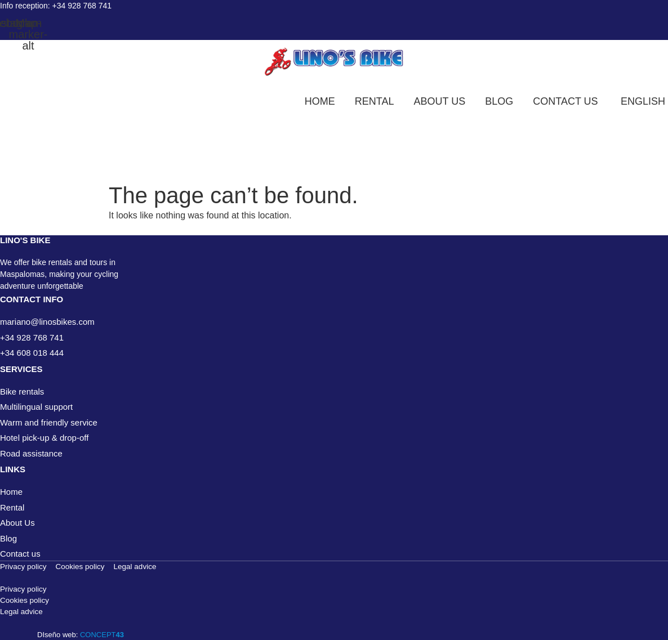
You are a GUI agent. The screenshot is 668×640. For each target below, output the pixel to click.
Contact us (565, 101)
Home (320, 101)
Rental (374, 101)
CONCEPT (102, 634)
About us (440, 101)
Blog (499, 101)
